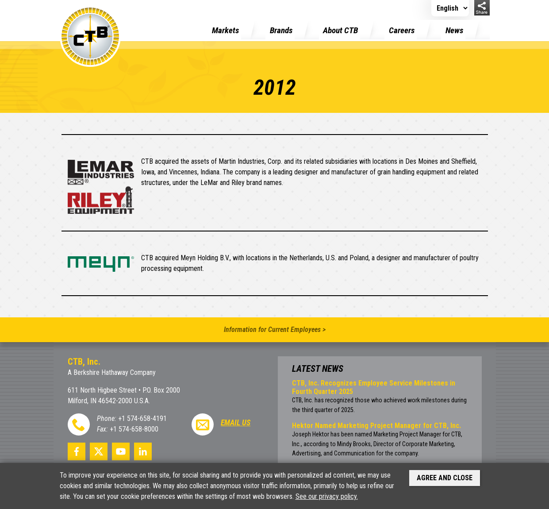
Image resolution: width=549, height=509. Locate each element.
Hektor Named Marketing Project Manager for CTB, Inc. (376, 425)
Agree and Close (444, 478)
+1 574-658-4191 (142, 418)
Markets (225, 30)
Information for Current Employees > (275, 329)
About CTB (340, 30)
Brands (281, 30)
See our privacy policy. (327, 496)
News (454, 30)
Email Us (235, 422)
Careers (402, 30)
